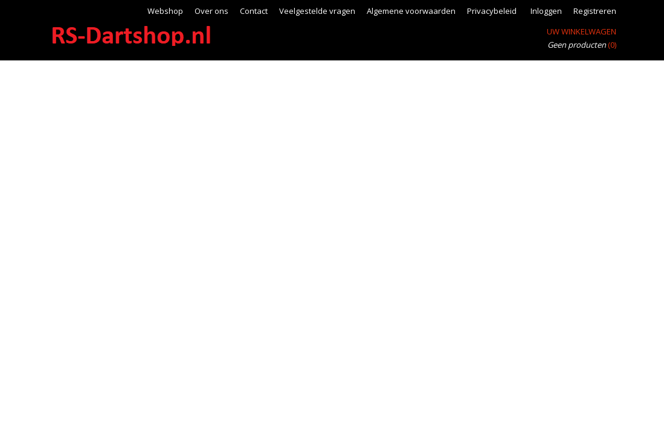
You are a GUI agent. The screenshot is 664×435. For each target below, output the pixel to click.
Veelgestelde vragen (317, 10)
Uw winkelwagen (581, 31)
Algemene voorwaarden (411, 10)
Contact (254, 10)
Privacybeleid (492, 10)
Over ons (211, 10)
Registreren (594, 10)
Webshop (165, 10)
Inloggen (546, 10)
